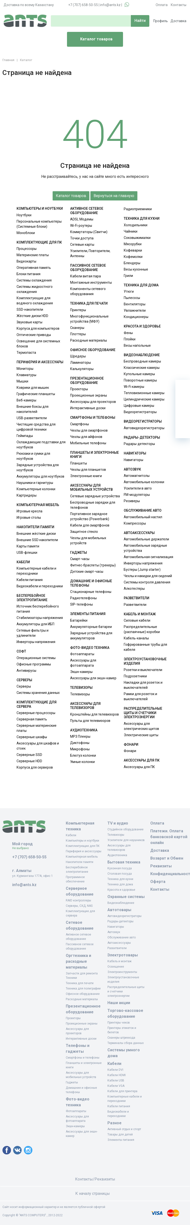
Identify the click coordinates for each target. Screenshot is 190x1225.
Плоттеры (78, 334)
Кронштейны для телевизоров (94, 714)
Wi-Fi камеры (134, 387)
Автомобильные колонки (144, 482)
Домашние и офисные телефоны (91, 583)
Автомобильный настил (143, 517)
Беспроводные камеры (142, 361)
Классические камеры (142, 368)
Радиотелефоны (83, 598)
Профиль (160, 21)
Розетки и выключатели (143, 670)
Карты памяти (28, 546)
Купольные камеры (139, 374)
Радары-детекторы (142, 437)
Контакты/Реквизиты (95, 1179)
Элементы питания (87, 614)
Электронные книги (86, 476)
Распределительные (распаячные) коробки (142, 629)
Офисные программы (34, 664)
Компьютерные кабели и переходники (36, 570)
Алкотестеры (134, 588)
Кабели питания (30, 580)
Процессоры (27, 249)
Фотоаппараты (82, 654)
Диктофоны (79, 743)
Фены (128, 333)
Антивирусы (26, 670)
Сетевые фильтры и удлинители (32, 632)
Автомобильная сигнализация (148, 557)
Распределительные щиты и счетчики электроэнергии (143, 713)
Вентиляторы (134, 304)
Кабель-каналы (136, 638)
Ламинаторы (80, 362)
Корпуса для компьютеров (38, 328)
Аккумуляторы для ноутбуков (40, 476)
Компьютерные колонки (36, 489)
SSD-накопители (30, 309)
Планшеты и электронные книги (94, 455)
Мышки (22, 381)
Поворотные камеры (140, 380)
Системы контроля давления (147, 582)
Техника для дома (141, 285)
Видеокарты (26, 261)
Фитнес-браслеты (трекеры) (93, 565)
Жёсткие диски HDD (32, 316)
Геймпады (25, 436)
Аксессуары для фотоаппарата (83, 662)
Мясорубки (133, 244)
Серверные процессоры (36, 713)
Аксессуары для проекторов (93, 402)
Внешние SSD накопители (37, 540)
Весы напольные (137, 345)
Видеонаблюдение (142, 355)
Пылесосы (132, 298)
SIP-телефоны (81, 604)
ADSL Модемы (81, 219)
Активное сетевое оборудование (86, 211)
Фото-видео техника (89, 648)
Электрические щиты (141, 735)
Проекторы (79, 389)
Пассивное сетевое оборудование (88, 267)
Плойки (129, 339)
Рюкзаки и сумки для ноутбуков (33, 456)
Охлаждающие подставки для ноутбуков (41, 444)
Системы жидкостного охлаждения (35, 289)
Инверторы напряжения (36, 642)
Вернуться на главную (114, 195)
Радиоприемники (138, 209)
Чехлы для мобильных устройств (88, 540)
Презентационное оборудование (87, 380)
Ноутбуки (24, 215)
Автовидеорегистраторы (144, 428)
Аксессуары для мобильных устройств (91, 487)
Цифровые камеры (139, 406)
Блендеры (132, 263)
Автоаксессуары (139, 533)
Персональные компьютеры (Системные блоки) (39, 223)
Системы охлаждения (34, 280)
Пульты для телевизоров (90, 721)
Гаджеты (78, 552)
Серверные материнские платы (37, 728)
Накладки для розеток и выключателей (143, 685)
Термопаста (26, 352)
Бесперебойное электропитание (32, 598)
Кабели (23, 562)
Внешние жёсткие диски (36, 533)
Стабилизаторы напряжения (40, 618)
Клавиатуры (26, 375)
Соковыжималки (137, 238)
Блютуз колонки (83, 755)
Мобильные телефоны (88, 443)
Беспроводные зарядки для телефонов (92, 504)
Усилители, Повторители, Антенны (90, 253)
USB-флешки (27, 552)
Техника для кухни (142, 218)
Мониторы (25, 369)
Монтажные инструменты (91, 282)
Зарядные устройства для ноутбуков (38, 467)
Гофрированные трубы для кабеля (145, 647)
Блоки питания (28, 274)
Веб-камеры (26, 400)
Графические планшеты (36, 394)
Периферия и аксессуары (40, 362)
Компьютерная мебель (38, 505)
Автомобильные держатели (146, 539)
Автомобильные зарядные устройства (145, 548)
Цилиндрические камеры (144, 399)
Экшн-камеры (81, 672)
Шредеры (78, 356)
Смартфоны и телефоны (92, 417)
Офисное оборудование (92, 350)
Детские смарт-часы (86, 571)
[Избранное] (182, 401)
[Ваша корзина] (182, 387)
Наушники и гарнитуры (35, 483)
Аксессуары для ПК (142, 760)
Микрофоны (80, 749)
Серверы (24, 680)
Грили (128, 276)
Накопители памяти (35, 527)
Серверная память (32, 719)
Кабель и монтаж (140, 614)
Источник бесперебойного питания (38, 608)
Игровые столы (29, 517)
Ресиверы (132, 501)
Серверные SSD (29, 755)
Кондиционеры (136, 317)
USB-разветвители (32, 418)
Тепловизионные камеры (144, 393)
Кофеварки (133, 250)
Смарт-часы (79, 559)
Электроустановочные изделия (145, 661)
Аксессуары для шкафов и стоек (38, 745)
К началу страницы (95, 1193)
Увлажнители (135, 310)
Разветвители (136, 598)
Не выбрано (22, 848)
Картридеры (27, 495)
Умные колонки (82, 762)
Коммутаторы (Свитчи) (88, 232)
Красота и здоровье (142, 326)
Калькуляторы (82, 369)
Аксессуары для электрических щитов (141, 726)
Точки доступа (82, 238)
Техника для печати (89, 303)
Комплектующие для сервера (37, 704)
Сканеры (77, 328)
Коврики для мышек (33, 388)
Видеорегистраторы (140, 412)
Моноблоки (26, 233)
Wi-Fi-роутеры (81, 225)
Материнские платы (33, 255)
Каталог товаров (92, 39)
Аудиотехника (83, 730)
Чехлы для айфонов (86, 437)
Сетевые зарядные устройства (95, 496)
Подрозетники (135, 676)
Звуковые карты (29, 322)
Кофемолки (133, 257)
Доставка (178, 21)
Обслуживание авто (143, 510)
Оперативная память (34, 268)
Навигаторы (135, 453)
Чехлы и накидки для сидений (148, 576)
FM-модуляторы (137, 495)
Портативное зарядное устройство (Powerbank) (89, 516)
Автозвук (132, 469)
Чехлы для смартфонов (89, 430)
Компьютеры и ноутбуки (40, 208)
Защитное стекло (84, 532)
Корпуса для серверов (35, 767)
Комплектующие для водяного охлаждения (35, 300)
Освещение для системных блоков (38, 343)
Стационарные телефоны (90, 592)
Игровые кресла (29, 511)
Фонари (131, 744)
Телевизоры (81, 688)
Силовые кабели (137, 620)
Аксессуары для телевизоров (85, 706)
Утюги (129, 291)
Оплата (162, 5)
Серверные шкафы (32, 737)
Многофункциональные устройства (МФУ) (89, 318)
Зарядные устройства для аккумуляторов (91, 635)
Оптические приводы (34, 335)
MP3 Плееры (80, 736)
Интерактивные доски (87, 408)
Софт (21, 651)
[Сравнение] (182, 416)
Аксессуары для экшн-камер (93, 678)
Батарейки (78, 620)
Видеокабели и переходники (40, 586)
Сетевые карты (82, 244)
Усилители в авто (138, 488)
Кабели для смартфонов (89, 525)
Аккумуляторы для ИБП (35, 624)
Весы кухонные (136, 269)
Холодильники (135, 225)
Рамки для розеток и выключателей (140, 696)
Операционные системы (36, 658)
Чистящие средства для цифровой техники (36, 426)
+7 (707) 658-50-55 (83, 5)
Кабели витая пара (85, 276)
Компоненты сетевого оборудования (88, 291)
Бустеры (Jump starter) (142, 570)
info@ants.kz (110, 5)
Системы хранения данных (38, 693)
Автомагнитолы (137, 476)
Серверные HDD (29, 761)
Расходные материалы (88, 340)
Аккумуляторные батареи (91, 627)
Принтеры (78, 310)
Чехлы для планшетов (88, 470)
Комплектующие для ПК (39, 242)
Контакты (178, 5)
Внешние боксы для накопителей (32, 409)
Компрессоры (135, 523)
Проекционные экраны (88, 395)
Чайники (130, 231)
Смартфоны (79, 424)
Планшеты (78, 463)
